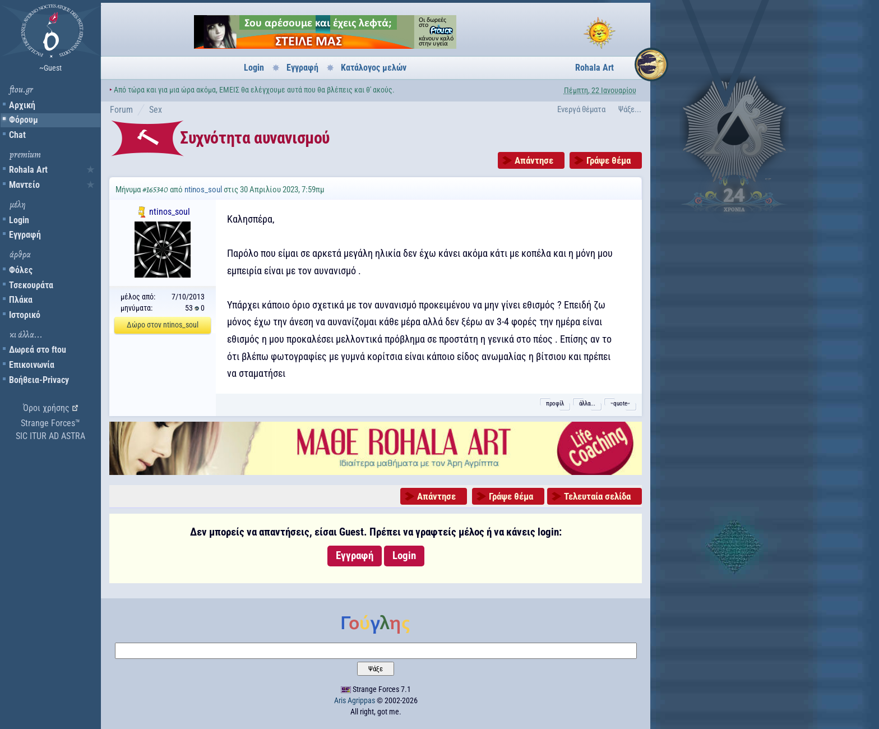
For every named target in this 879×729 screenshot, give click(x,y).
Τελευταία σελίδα (597, 496)
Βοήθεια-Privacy (39, 380)
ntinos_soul (203, 189)
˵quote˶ (620, 403)
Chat (17, 135)
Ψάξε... (629, 109)
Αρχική (22, 105)
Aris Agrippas (354, 700)
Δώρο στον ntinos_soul (162, 324)
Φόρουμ (23, 119)
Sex (155, 109)
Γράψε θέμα (608, 160)
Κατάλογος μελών (373, 67)
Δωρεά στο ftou (37, 349)
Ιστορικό (24, 315)
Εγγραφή (25, 234)
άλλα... (587, 403)
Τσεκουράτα (31, 285)
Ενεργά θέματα (581, 109)
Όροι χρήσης (46, 408)
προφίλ (555, 403)
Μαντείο (24, 184)
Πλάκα (21, 299)
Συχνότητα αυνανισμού (255, 137)
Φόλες (21, 270)
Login (19, 220)
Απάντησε (534, 160)
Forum (121, 109)
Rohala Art (28, 169)
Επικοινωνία (31, 364)
